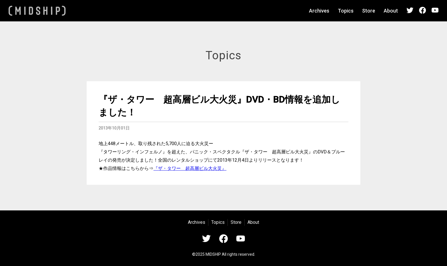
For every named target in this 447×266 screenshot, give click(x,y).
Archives (319, 11)
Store (368, 11)
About (391, 11)
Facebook (422, 10)
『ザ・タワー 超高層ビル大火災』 (189, 168)
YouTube (435, 10)
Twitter (410, 10)
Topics (345, 11)
